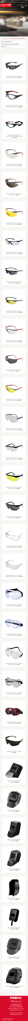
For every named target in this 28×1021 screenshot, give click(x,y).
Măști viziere (4, 46)
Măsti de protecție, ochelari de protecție (10, 44)
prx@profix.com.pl (16, 1014)
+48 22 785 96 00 (17, 1007)
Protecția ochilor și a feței (18, 38)
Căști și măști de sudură (6, 41)
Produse (5, 38)
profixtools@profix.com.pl (16, 1008)
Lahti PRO (6, 5)
